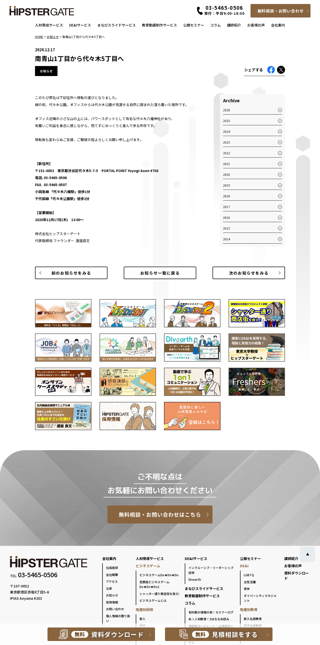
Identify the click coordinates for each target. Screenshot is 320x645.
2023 (226, 142)
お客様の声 (256, 25)
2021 (226, 164)
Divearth (194, 579)
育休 (247, 588)
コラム (215, 25)
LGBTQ (249, 575)
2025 (226, 121)
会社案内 (278, 25)
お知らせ (112, 595)
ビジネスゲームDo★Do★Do (159, 575)
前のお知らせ (71, 273)
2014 (226, 239)
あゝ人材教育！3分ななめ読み (208, 619)
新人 (143, 618)
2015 (226, 228)
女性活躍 (250, 582)
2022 (226, 153)
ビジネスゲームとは (153, 600)
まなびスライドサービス (116, 25)
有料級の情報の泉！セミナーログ (211, 612)
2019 (226, 185)
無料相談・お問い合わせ (281, 11)
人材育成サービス (49, 25)
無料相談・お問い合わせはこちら (160, 514)
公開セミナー (193, 25)
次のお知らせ (248, 273)
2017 (226, 207)
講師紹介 (234, 25)
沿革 (109, 588)
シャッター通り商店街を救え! (159, 593)
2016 (226, 217)
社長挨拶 (112, 567)
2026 (226, 110)
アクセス (112, 581)
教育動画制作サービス (159, 25)
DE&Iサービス (80, 25)
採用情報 (112, 602)
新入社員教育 (253, 618)
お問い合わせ (115, 609)
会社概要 (112, 574)
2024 (226, 131)
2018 (226, 196)
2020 (226, 174)
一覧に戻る (160, 273)
